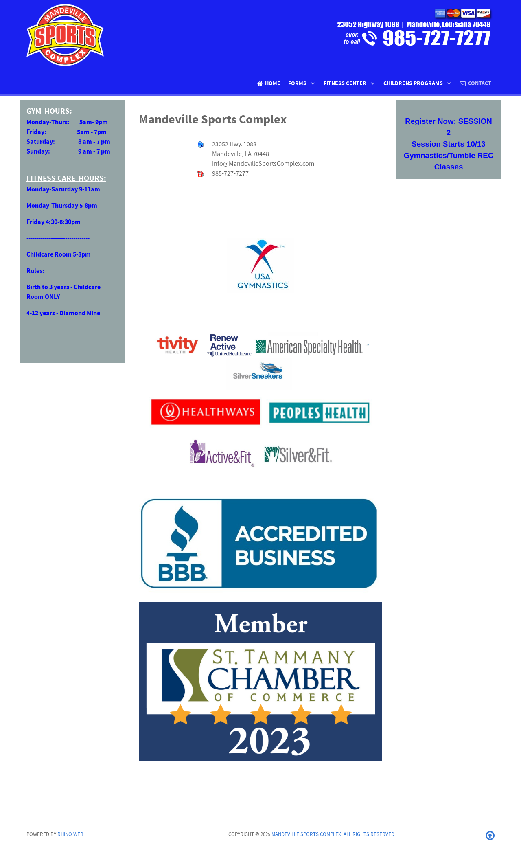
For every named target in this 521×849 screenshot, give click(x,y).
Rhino (70, 834)
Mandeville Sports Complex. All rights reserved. (333, 834)
